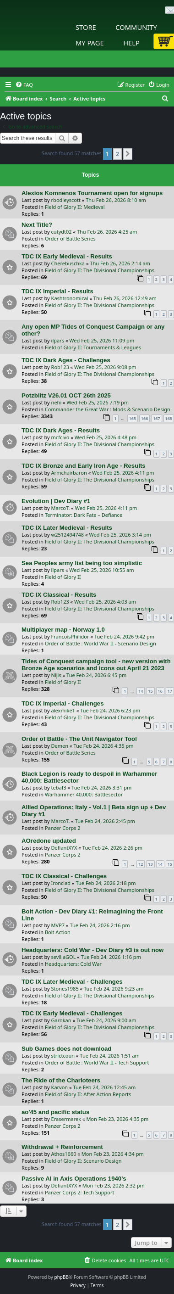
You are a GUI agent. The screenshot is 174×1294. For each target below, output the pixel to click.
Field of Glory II (63, 576)
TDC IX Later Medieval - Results (67, 527)
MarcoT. (60, 507)
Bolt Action (58, 932)
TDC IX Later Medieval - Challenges (72, 981)
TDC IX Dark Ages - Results (61, 430)
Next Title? (37, 224)
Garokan (61, 1020)
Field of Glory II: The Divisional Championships (99, 270)
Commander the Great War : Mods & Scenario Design (107, 409)
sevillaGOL (63, 956)
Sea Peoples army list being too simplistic (82, 563)
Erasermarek (66, 1118)
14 (140, 691)
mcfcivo (60, 437)
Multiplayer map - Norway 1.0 (63, 629)
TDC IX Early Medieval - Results (67, 256)
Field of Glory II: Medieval (75, 206)
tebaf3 (58, 787)
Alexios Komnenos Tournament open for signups (92, 193)
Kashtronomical (69, 298)
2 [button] (117, 154)
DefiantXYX (64, 847)
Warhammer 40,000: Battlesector (84, 794)
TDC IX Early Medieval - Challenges (72, 1013)
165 (132, 418)
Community (136, 27)
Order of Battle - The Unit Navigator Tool (79, 738)
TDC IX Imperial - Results (57, 291)
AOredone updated (49, 840)
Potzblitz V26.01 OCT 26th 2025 (66, 395)
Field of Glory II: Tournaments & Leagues (93, 347)
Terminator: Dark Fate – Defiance (83, 514)
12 (140, 864)
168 (168, 418)
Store (86, 27)
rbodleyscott (66, 199)
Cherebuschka (68, 263)
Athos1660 (63, 1153)
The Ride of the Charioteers (61, 1080)
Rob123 (60, 367)
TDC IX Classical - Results (59, 594)
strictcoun (63, 1055)
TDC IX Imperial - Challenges (63, 703)
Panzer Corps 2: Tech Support (79, 1192)
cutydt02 (61, 231)
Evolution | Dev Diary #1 (56, 501)
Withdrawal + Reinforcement (62, 1146)
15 (150, 691)
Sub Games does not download (66, 1048)
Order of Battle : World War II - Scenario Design (100, 643)
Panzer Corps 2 (63, 827)
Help (131, 42)
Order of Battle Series (70, 238)
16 (160, 691)
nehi (56, 402)
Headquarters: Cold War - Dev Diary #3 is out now (92, 950)
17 (170, 691)
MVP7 (58, 925)
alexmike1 (63, 710)
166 (144, 418)
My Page (90, 42)
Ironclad (61, 882)
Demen (60, 745)
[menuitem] (24, 84)
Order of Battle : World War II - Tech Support (97, 1062)
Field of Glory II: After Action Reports (88, 1094)
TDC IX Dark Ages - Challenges (66, 360)
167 (156, 418)
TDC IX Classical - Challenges (64, 876)
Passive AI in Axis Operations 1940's (74, 1178)
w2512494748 (67, 534)
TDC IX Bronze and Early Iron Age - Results (84, 465)
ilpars (57, 340)
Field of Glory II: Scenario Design (83, 1160)
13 (150, 864)
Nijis (56, 675)
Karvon (59, 1087)
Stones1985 (65, 988)
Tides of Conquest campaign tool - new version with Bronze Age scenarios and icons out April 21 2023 (96, 665)
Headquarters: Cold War (73, 963)
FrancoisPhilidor (70, 636)
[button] (127, 153)
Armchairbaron (69, 472)
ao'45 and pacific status (55, 1112)
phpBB (61, 1277)
